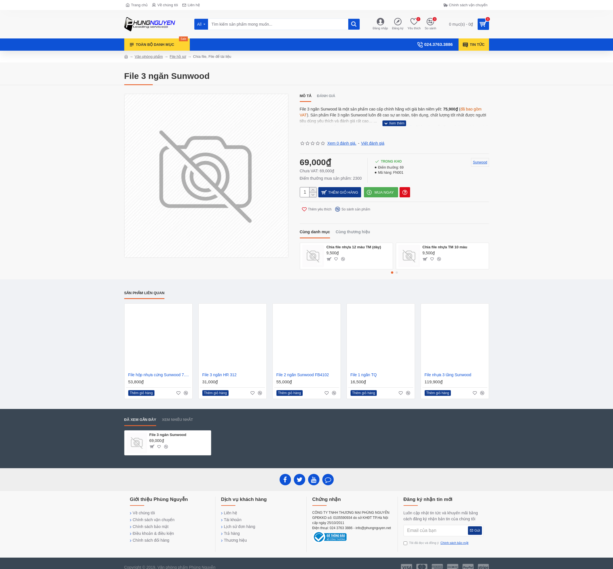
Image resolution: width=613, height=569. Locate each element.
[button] (392, 266)
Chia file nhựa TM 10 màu (444, 240)
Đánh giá (326, 96)
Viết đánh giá (372, 136)
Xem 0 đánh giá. (342, 136)
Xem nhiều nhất (177, 413)
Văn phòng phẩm (149, 56)
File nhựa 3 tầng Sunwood (448, 368)
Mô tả (305, 96)
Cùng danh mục (315, 225)
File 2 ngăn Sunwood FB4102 (302, 368)
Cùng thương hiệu (353, 225)
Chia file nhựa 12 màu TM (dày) (353, 240)
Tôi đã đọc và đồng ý (436, 536)
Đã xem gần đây (140, 413)
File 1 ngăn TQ (364, 368)
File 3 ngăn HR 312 (219, 368)
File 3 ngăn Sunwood (167, 428)
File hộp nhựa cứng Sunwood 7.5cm (159, 368)
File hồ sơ (178, 56)
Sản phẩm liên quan (144, 286)
